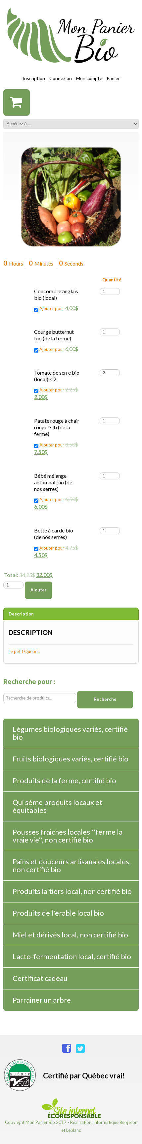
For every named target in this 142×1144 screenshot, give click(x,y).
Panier (113, 78)
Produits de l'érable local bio (58, 912)
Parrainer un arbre (42, 999)
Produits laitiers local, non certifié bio (72, 891)
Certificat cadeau (40, 978)
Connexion (60, 78)
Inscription (34, 78)
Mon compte (89, 78)
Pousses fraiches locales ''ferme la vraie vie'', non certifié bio (67, 835)
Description (21, 613)
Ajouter (38, 589)
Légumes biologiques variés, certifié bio (70, 733)
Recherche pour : (29, 681)
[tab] (71, 614)
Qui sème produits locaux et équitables (57, 806)
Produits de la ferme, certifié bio (64, 780)
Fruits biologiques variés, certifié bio (70, 758)
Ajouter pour (56, 308)
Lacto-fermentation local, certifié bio (72, 956)
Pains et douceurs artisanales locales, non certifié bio (72, 865)
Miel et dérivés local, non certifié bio (70, 934)
